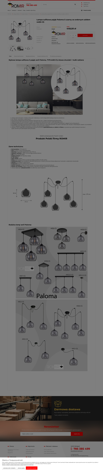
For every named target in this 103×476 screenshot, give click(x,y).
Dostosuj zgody (21, 468)
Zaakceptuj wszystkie (31, 468)
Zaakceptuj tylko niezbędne (9, 468)
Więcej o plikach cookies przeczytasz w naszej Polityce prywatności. (18, 464)
